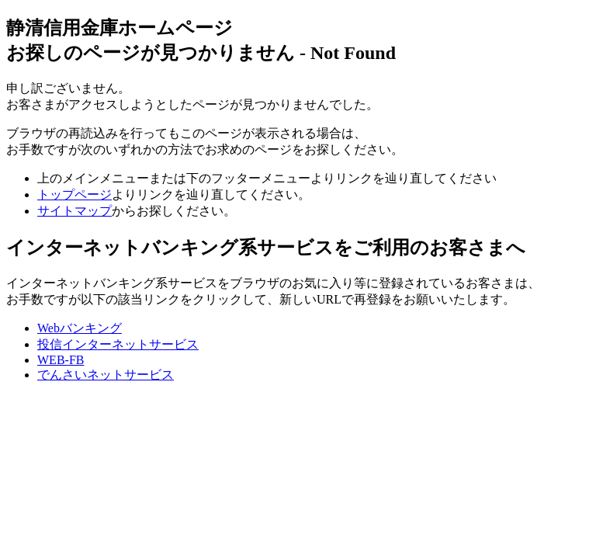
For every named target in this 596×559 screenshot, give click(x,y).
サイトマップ (74, 210)
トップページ (74, 194)
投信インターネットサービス (118, 344)
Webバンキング (79, 328)
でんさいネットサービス (105, 374)
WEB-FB (60, 359)
